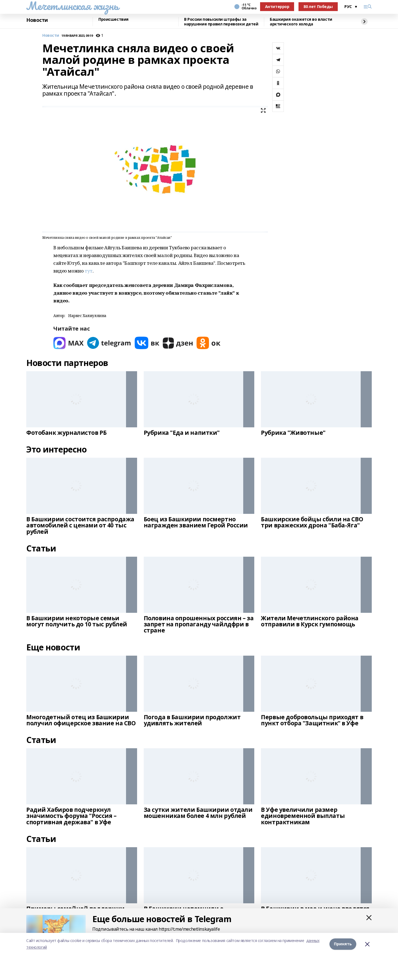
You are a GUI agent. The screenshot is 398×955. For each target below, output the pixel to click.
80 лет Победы (318, 6)
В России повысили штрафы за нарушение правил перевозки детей (221, 21)
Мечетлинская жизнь (72, 5)
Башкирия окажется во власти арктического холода (301, 21)
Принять (343, 943)
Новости (37, 20)
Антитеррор (277, 6)
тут (89, 271)
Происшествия (113, 19)
